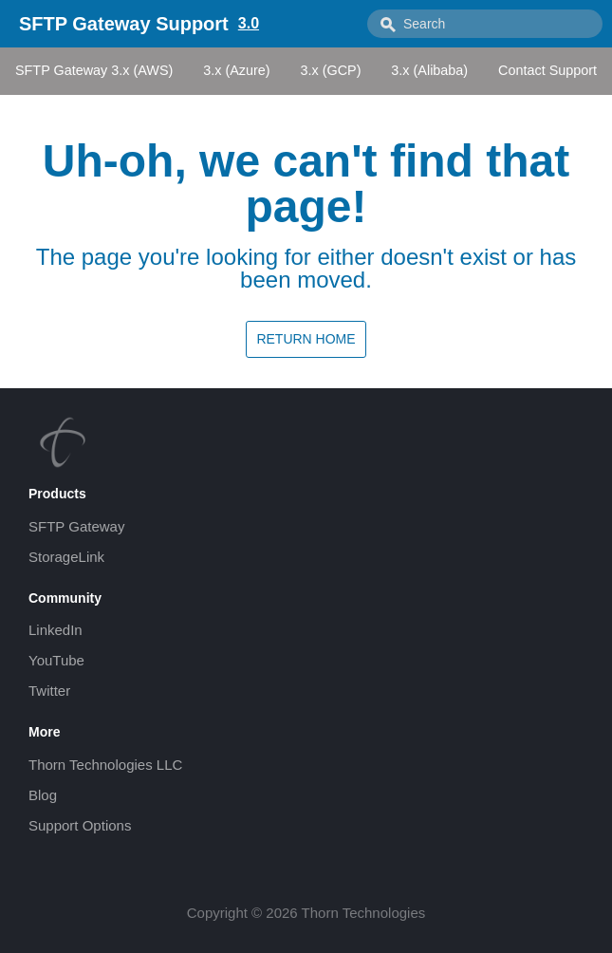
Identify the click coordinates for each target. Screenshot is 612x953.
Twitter (49, 690)
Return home (305, 338)
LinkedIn (55, 630)
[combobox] (485, 23)
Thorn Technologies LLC (105, 765)
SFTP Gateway (76, 526)
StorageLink (66, 557)
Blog (42, 795)
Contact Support (547, 70)
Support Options (79, 825)
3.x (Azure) (236, 70)
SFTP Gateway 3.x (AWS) (94, 70)
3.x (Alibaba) (429, 70)
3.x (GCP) (330, 70)
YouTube (56, 660)
